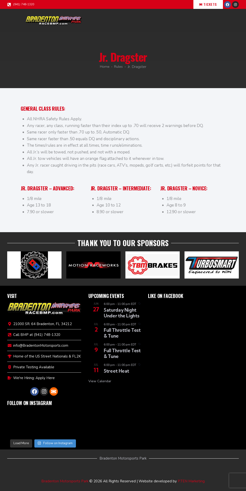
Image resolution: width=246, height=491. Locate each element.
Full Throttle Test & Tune (122, 333)
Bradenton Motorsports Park (64, 481)
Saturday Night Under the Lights (121, 313)
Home (104, 67)
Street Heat (116, 371)
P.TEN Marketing (191, 481)
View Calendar (99, 381)
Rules (118, 67)
